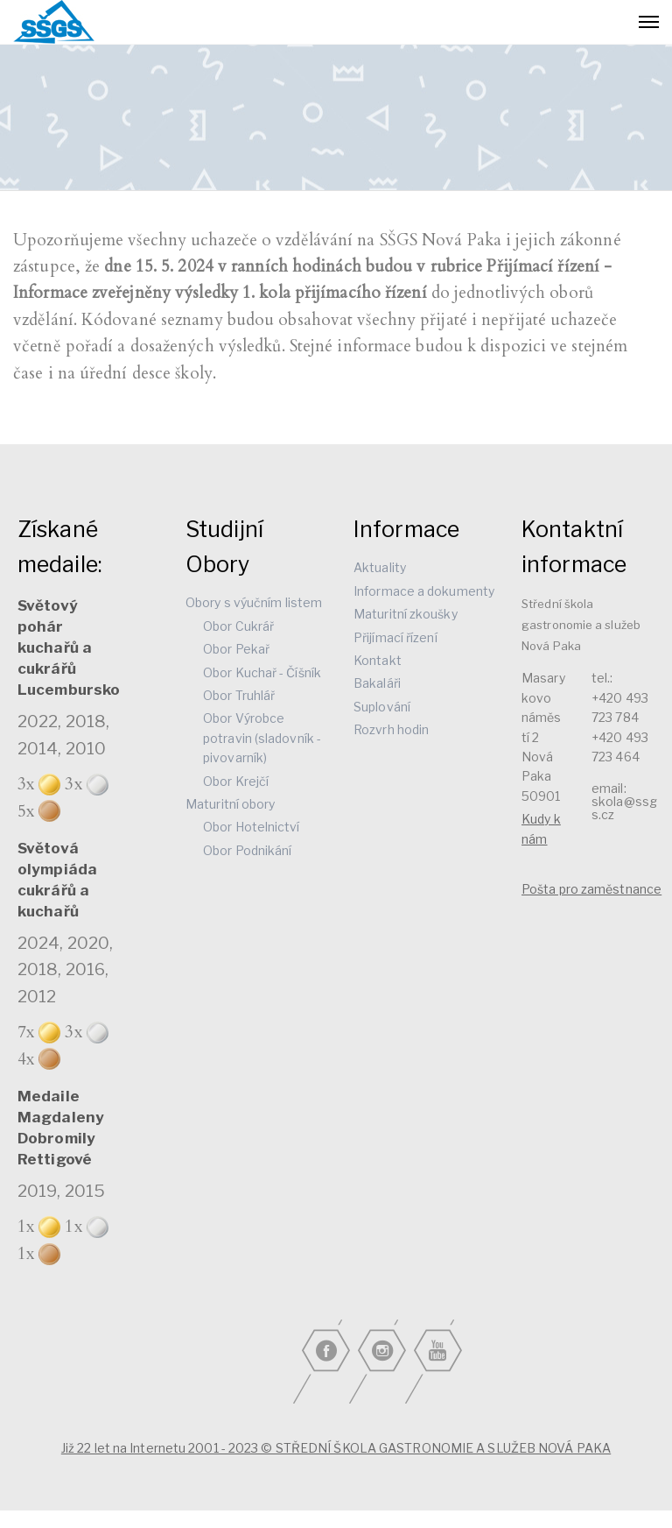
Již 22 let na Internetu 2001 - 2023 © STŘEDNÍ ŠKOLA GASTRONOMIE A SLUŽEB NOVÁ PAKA (336, 1447)
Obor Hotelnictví (251, 826)
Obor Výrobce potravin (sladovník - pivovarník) (262, 738)
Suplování (382, 706)
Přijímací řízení (396, 637)
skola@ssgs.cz (624, 808)
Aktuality (380, 567)
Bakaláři (377, 683)
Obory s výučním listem (254, 602)
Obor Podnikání (247, 850)
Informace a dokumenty (424, 591)
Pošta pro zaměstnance (592, 888)
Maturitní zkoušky (406, 613)
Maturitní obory (231, 803)
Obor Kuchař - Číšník (262, 672)
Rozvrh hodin (391, 729)
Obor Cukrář (238, 626)
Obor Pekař (236, 648)
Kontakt (378, 660)
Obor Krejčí (236, 781)
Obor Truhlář (239, 695)
